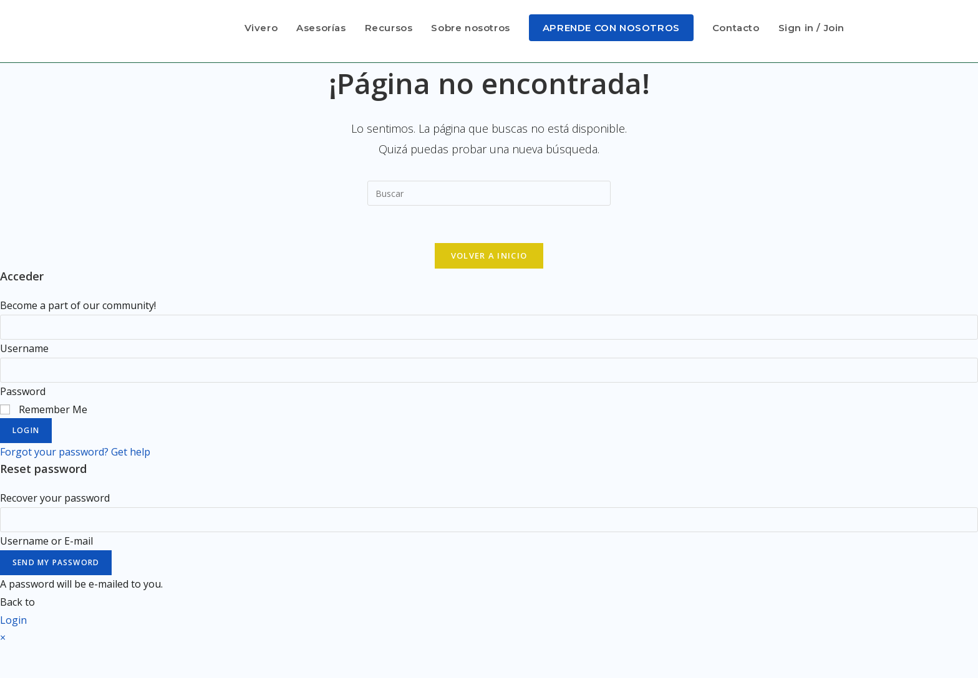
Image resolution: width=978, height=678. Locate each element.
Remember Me (43, 409)
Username (24, 348)
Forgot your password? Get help (75, 452)
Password (23, 391)
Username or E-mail (46, 541)
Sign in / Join (811, 28)
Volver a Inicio (489, 255)
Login (25, 431)
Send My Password (55, 562)
